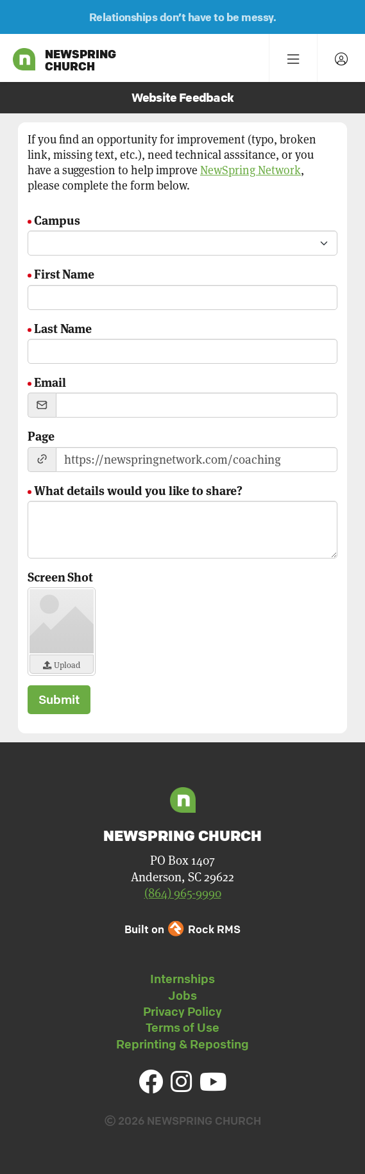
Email (50, 381)
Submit (59, 699)
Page (41, 435)
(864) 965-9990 (182, 893)
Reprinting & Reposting (182, 1044)
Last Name (63, 328)
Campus (57, 219)
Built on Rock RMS (182, 929)
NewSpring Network (250, 170)
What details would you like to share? (138, 490)
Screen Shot (60, 576)
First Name (64, 273)
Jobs (182, 995)
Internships (182, 979)
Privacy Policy (182, 1011)
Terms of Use (182, 1027)
